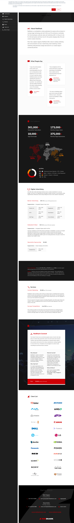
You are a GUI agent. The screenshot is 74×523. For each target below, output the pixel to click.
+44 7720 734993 (32, 498)
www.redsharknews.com (39, 512)
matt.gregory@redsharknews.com (48, 498)
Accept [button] (54, 9)
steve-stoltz (63, 506)
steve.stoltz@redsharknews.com (48, 506)
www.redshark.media (55, 512)
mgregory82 (63, 498)
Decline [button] (58, 9)
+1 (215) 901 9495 (32, 506)
